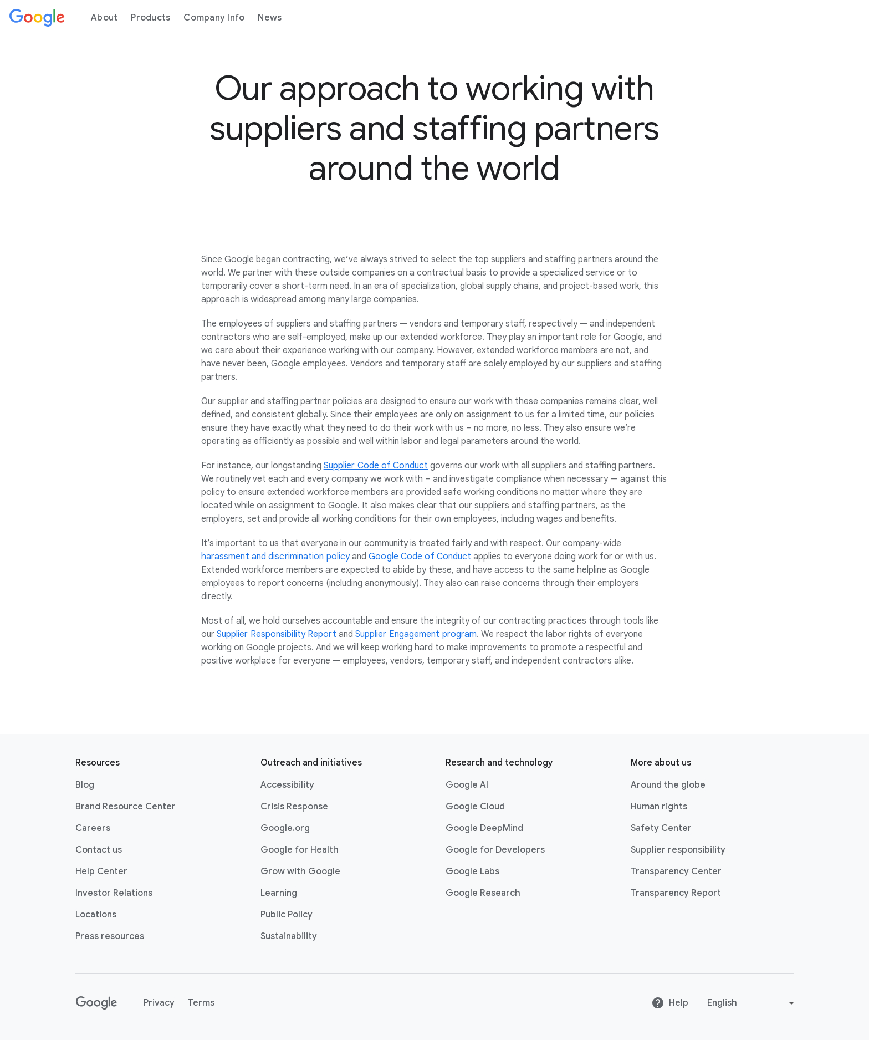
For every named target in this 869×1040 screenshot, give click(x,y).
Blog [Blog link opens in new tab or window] (84, 785)
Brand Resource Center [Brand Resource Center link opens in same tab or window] (125, 806)
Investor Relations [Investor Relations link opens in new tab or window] (113, 893)
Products (150, 17)
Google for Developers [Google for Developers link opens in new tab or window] (495, 849)
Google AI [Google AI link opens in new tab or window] (467, 785)
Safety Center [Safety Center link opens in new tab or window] (661, 828)
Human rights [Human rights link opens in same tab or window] (659, 806)
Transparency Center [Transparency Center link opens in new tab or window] (676, 871)
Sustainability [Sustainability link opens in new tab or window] (288, 936)
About (104, 17)
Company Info (213, 17)
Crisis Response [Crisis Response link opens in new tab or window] (294, 806)
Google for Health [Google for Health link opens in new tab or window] (299, 849)
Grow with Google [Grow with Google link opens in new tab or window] (300, 871)
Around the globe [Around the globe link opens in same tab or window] (668, 785)
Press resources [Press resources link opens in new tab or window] (109, 936)
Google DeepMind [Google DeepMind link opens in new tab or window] (484, 828)
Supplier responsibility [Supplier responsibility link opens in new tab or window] (678, 849)
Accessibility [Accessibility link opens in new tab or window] (287, 785)
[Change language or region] (752, 1003)
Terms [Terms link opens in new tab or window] (201, 1002)
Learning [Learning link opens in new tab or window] (278, 893)
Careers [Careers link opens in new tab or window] (92, 828)
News (270, 17)
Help (669, 1003)
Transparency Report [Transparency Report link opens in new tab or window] (676, 893)
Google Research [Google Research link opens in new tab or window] (483, 893)
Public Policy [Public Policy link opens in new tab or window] (286, 914)
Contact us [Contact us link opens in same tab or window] (98, 849)
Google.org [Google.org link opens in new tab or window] (285, 828)
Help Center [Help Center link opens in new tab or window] (101, 871)
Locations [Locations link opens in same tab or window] (95, 914)
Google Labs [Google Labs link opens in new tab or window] (472, 871)
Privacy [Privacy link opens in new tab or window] (159, 1002)
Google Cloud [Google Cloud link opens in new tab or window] (475, 806)
